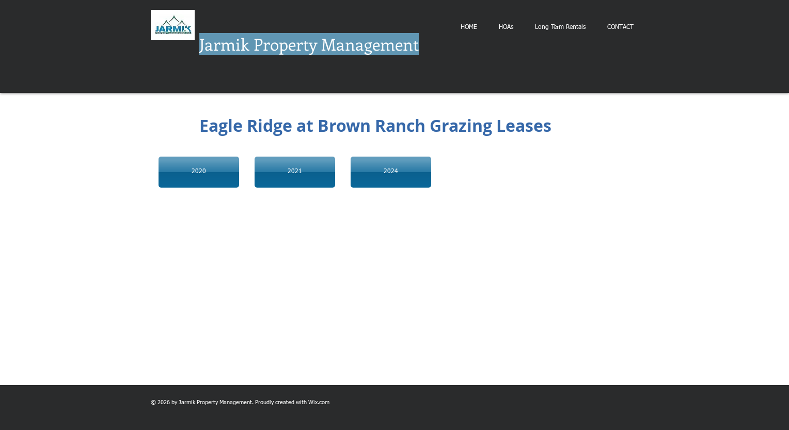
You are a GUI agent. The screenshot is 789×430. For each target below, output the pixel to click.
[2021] (295, 172)
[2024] (391, 172)
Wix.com (318, 402)
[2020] (199, 172)
